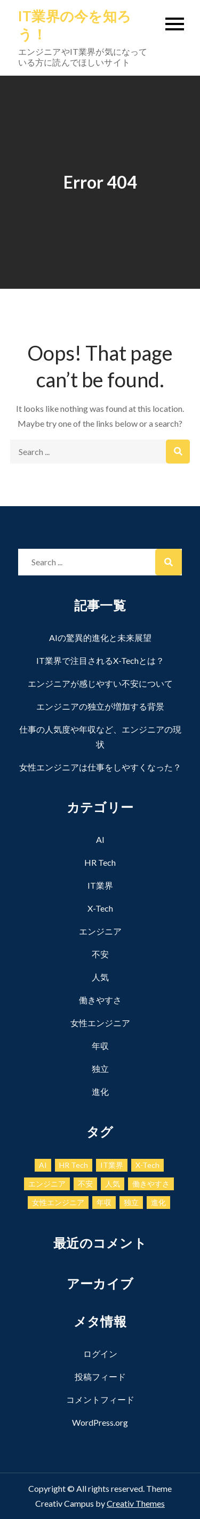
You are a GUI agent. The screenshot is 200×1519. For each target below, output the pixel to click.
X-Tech (100, 908)
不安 (100, 954)
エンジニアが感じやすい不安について (100, 683)
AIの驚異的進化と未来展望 (100, 637)
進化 (100, 1091)
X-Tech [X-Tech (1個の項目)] (147, 1164)
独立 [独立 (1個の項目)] (131, 1202)
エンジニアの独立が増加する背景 (100, 706)
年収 (100, 1046)
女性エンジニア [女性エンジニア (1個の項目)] (58, 1202)
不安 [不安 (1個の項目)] (85, 1183)
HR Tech (100, 862)
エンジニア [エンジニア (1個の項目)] (47, 1183)
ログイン (100, 1354)
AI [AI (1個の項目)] (43, 1164)
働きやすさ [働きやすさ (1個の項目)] (151, 1183)
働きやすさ (100, 1000)
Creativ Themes (136, 1503)
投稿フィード (100, 1376)
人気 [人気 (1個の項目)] (112, 1183)
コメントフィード (100, 1399)
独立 (100, 1068)
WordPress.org (100, 1422)
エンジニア (100, 931)
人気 (100, 977)
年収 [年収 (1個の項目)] (104, 1202)
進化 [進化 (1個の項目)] (158, 1202)
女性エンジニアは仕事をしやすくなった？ (100, 767)
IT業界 (100, 885)
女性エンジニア (100, 1023)
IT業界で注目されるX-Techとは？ (100, 660)
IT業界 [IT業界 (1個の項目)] (111, 1164)
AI (100, 839)
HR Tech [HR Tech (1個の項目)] (73, 1164)
